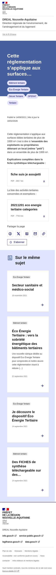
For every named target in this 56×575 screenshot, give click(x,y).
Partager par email (35, 234)
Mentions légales (31, 551)
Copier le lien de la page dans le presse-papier (44, 234)
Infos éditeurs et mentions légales (25, 561)
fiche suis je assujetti (26, 174)
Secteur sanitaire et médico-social (27, 287)
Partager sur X (19, 234)
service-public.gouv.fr (30, 536)
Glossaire (18, 551)
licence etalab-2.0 (9, 571)
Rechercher (46, 4)
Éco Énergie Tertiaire (18, 89)
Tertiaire (12, 103)
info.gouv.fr (8, 536)
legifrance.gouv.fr (11, 542)
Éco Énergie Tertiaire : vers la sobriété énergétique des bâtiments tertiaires (27, 339)
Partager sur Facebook (10, 234)
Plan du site (7, 551)
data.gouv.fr (31, 542)
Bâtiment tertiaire (17, 83)
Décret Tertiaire (16, 96)
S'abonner (17, 242)
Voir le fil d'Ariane (9, 34)
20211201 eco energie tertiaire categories (26, 207)
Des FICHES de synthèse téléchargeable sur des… (26, 468)
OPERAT (32, 96)
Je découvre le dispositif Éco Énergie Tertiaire (25, 416)
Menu (52, 4)
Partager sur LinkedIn (27, 234)
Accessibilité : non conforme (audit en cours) (20, 556)
